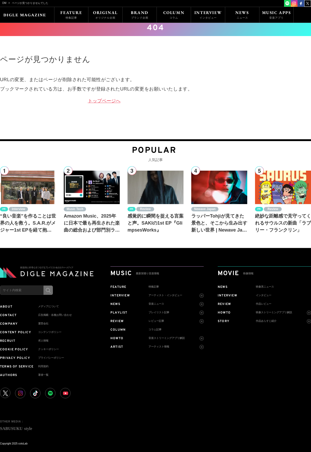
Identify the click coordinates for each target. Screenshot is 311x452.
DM (4, 3)
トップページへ (104, 100)
